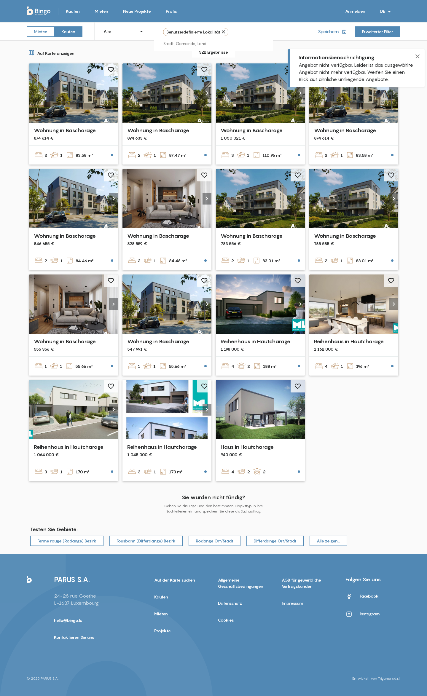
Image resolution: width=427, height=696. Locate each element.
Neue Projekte (137, 11)
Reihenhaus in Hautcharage (255, 341)
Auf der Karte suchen (174, 579)
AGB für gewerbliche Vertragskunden (301, 583)
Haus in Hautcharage (247, 447)
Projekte (162, 630)
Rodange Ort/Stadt (214, 540)
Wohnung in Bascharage (65, 130)
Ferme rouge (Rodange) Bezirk (66, 540)
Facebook (362, 596)
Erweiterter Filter (377, 31)
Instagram (362, 614)
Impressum (292, 603)
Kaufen (73, 11)
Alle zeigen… (328, 540)
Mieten (101, 11)
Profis (171, 11)
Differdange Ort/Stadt (275, 540)
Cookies (226, 619)
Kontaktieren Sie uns (74, 637)
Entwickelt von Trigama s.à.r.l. (376, 678)
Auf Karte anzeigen (50, 52)
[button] (113, 93)
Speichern (333, 31)
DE (386, 11)
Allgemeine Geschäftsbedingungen (240, 583)
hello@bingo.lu (68, 620)
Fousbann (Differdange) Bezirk (146, 540)
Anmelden (355, 11)
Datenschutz (230, 603)
